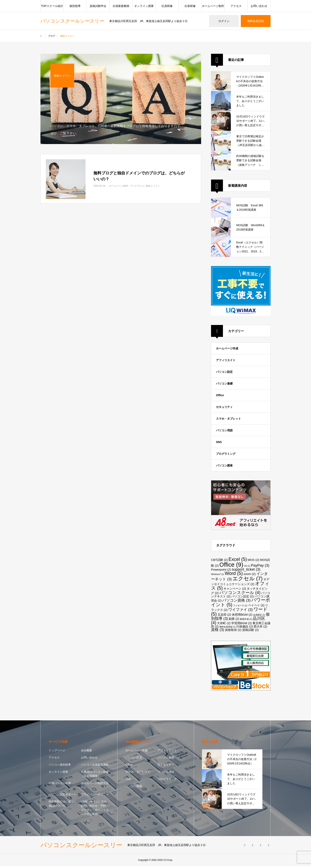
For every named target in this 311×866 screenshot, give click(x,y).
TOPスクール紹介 (52, 6)
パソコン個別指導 (60, 764)
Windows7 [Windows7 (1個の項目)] (217, 574)
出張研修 (190, 6)
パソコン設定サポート (62, 794)
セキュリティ (224, 406)
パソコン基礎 (224, 383)
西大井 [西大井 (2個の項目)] (260, 626)
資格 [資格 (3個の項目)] (217, 630)
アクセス (236, 6)
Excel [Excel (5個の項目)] (237, 559)
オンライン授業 (144, 6)
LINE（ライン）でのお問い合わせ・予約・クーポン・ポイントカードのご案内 (95, 808)
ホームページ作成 (227, 348)
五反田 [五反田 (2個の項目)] (224, 614)
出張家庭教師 (121, 6)
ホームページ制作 (213, 6)
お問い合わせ (259, 6)
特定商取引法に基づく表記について (62, 803)
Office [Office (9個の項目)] (231, 564)
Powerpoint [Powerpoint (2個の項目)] (221, 569)
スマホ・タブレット (228, 418)
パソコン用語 (224, 430)
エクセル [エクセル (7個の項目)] (247, 578)
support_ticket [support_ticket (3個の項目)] (246, 569)
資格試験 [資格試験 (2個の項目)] (250, 629)
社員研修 (167, 6)
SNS (219, 442)
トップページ (57, 750)
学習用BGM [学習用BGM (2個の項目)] (241, 623)
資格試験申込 (98, 6)
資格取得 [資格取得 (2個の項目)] (233, 629)
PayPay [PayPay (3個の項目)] (260, 565)
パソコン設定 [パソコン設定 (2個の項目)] (242, 596)
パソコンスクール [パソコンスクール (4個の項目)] (239, 592)
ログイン (223, 21)
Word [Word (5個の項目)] (234, 573)
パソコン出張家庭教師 (95, 764)
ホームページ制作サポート (95, 785)
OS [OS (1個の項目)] (247, 566)
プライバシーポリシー (95, 794)
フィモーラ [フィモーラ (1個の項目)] (240, 605)
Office (220, 395)
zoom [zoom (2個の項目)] (250, 574)
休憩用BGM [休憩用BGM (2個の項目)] (242, 614)
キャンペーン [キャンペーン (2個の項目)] (235, 588)
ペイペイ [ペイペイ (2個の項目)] (256, 605)
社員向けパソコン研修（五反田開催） (95, 774)
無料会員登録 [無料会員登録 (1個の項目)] (227, 627)
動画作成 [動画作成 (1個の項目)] (246, 619)
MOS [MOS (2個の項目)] (253, 559)
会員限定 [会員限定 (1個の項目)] (259, 615)
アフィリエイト (225, 360)
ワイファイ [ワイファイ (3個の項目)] (240, 609)
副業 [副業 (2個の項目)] (234, 618)
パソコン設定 (224, 371)
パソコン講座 (224, 465)
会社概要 (86, 750)
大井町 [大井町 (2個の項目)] (223, 623)
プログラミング (225, 453)
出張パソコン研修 (60, 783)
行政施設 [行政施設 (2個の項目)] (244, 626)
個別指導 (75, 6)
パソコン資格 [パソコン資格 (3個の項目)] (236, 600)
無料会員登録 (255, 21)
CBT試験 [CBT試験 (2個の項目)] (219, 559)
